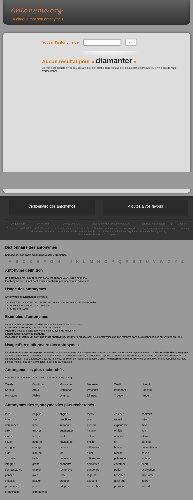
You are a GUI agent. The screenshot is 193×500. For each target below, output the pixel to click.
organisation (12, 491)
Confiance (66, 389)
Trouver (119, 395)
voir (144, 430)
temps (36, 436)
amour (146, 425)
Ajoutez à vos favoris (145, 206)
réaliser (118, 452)
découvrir (65, 458)
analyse (119, 436)
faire (8, 414)
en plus (36, 414)
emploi (36, 469)
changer (37, 447)
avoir (35, 419)
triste (63, 475)
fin (115, 441)
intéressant (94, 458)
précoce (82, 336)
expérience (121, 425)
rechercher (93, 486)
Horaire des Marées (90, 234)
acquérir (92, 480)
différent (37, 452)
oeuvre (64, 447)
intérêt (145, 480)
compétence (40, 491)
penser (9, 475)
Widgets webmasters (154, 223)
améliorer (147, 475)
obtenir (91, 436)
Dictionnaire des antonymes (51, 206)
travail (118, 419)
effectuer (119, 464)
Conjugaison (18, 223)
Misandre (10, 330)
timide (17, 324)
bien (35, 425)
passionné (11, 486)
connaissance (13, 469)
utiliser (146, 436)
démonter (93, 464)
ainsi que (119, 480)
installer (91, 430)
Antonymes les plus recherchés (34, 370)
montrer (37, 441)
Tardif (70, 336)
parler (117, 469)
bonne (118, 447)
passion (119, 486)
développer (66, 441)
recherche (66, 469)
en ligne (10, 447)
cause (145, 452)
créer (145, 419)
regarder (92, 475)
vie (61, 452)
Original (64, 395)
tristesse (10, 480)
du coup (146, 441)
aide (7, 452)
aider (90, 452)
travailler (119, 475)
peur (35, 486)
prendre (91, 425)
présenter (120, 458)
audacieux (76, 324)
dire (7, 430)
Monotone (11, 395)
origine (91, 441)
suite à (146, 458)
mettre (91, 414)
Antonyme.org (43, 11)
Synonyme (43, 223)
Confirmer (11, 327)
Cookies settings (70, 223)
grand (36, 464)
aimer (8, 436)
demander (11, 425)
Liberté (9, 333)
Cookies (182, 223)
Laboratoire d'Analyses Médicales (111, 223)
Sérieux (9, 389)
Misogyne (70, 330)
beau (145, 464)
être (7, 419)
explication (148, 469)
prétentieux (26, 336)
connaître (65, 464)
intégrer (9, 464)
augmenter (66, 430)
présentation (149, 447)
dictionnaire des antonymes (25, 352)
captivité (39, 333)
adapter (64, 486)
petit (62, 436)
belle (35, 458)
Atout (35, 389)
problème (65, 419)
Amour (146, 395)
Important (120, 389)
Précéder (92, 389)
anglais (64, 414)
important (65, 425)
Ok (131, 42)
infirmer (25, 327)
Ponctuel (147, 389)
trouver (36, 430)
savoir (8, 441)
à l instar (92, 395)
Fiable (36, 395)
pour (90, 419)
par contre (93, 469)
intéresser (93, 447)
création (65, 480)
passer (36, 480)
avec (35, 475)
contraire (147, 414)
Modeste (10, 336)
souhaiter (11, 458)
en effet (118, 414)
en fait (118, 430)
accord (146, 486)
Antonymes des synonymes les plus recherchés (49, 405)
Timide (9, 384)
